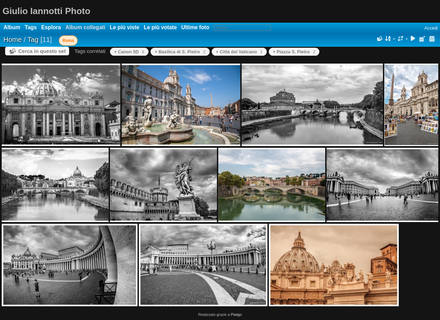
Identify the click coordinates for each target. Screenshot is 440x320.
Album (11, 27)
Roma (68, 40)
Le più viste (124, 27)
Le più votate (160, 27)
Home (12, 39)
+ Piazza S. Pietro (294, 51)
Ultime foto (195, 27)
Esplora (51, 27)
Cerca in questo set (42, 51)
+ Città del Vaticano (239, 51)
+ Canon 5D (129, 51)
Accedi (431, 28)
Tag (33, 39)
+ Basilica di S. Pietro (180, 51)
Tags (31, 27)
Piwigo (236, 314)
